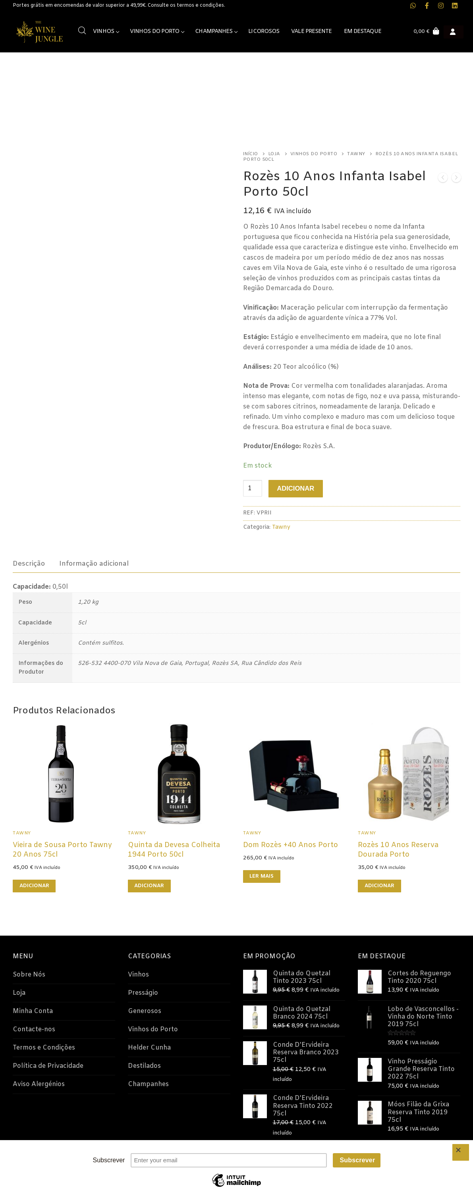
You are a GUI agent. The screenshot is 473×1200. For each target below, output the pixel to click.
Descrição (29, 563)
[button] (34, 886)
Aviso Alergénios (39, 1084)
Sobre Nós (29, 975)
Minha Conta (33, 1011)
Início (250, 154)
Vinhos (138, 975)
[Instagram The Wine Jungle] (440, 6)
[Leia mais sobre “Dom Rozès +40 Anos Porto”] (261, 876)
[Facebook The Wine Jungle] (427, 6)
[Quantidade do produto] (252, 488)
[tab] (29, 564)
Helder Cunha (149, 1048)
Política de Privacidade (48, 1066)
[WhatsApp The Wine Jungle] (413, 6)
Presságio (143, 993)
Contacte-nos (34, 1029)
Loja (274, 154)
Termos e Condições (44, 1048)
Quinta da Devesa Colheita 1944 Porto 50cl (174, 850)
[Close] (460, 1152)
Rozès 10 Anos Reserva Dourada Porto (398, 850)
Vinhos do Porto (314, 154)
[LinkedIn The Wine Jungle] (454, 6)
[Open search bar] (82, 31)
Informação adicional (94, 563)
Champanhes (148, 1084)
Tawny (356, 154)
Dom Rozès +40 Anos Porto (290, 845)
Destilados (144, 1066)
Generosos (144, 1011)
